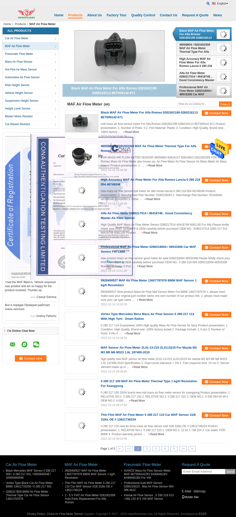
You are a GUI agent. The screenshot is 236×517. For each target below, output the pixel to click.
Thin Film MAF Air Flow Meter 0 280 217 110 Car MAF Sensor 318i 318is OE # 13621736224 (90, 486)
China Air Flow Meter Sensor (65, 514)
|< (119, 448)
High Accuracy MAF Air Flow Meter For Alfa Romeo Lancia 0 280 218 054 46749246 (195, 62)
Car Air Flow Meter (16, 38)
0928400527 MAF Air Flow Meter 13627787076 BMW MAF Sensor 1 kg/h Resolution (90, 474)
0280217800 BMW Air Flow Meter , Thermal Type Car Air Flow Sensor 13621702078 (28, 495)
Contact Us (168, 15)
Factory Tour (117, 15)
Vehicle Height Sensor (19, 93)
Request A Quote (195, 15)
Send (230, 471)
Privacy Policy (36, 514)
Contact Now (219, 113)
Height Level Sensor (17, 108)
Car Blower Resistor (17, 124)
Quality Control (143, 15)
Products (75, 15)
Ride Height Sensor (17, 85)
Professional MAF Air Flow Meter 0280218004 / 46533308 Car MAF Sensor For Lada (195, 91)
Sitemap (199, 491)
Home (58, 15)
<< (129, 448)
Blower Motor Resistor (19, 116)
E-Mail (186, 491)
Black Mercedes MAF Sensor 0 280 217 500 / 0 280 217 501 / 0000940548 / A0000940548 (31, 474)
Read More (132, 132)
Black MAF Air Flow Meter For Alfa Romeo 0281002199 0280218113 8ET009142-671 (196, 34)
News (217, 15)
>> (183, 448)
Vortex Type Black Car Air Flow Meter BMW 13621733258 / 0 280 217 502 (29, 484)
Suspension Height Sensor (21, 100)
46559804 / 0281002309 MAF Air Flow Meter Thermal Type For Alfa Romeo (194, 48)
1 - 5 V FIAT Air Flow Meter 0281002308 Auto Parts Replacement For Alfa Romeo (90, 499)
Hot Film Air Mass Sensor (21, 69)
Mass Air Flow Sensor (18, 61)
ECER (202, 514)
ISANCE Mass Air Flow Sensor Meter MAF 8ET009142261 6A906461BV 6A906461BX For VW (147, 474)
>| (192, 448)
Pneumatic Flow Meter (19, 54)
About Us (94, 15)
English (222, 3)
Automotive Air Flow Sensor (22, 77)
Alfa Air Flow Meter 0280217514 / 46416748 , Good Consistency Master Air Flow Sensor (196, 76)
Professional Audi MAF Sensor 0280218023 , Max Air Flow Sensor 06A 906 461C (149, 486)
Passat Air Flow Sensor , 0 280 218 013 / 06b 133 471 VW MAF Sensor (149, 497)
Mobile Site (190, 497)
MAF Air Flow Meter (17, 46)
